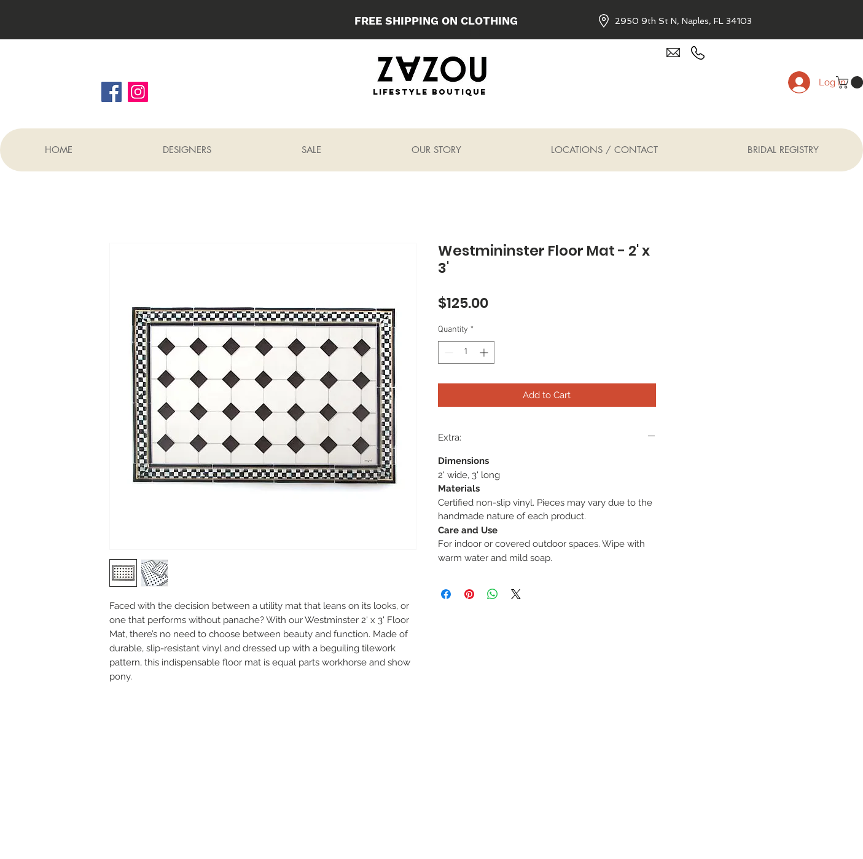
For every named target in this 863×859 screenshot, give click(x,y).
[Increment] (485, 352)
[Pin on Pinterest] (469, 594)
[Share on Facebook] (446, 594)
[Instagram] (138, 92)
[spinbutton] (466, 352)
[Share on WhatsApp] (492, 594)
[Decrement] (447, 352)
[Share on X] (516, 594)
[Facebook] (111, 92)
